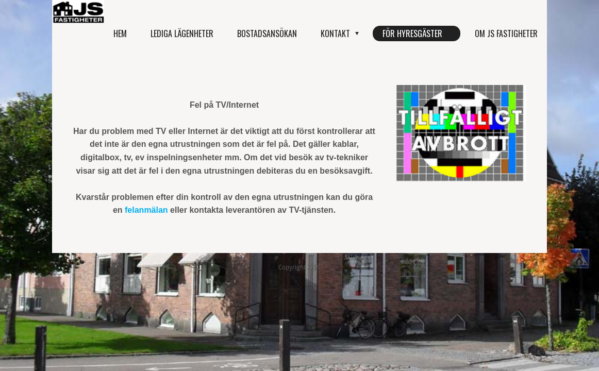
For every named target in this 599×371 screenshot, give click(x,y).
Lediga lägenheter (182, 33)
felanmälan (146, 210)
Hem (120, 33)
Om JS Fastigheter (506, 33)
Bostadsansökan (267, 33)
